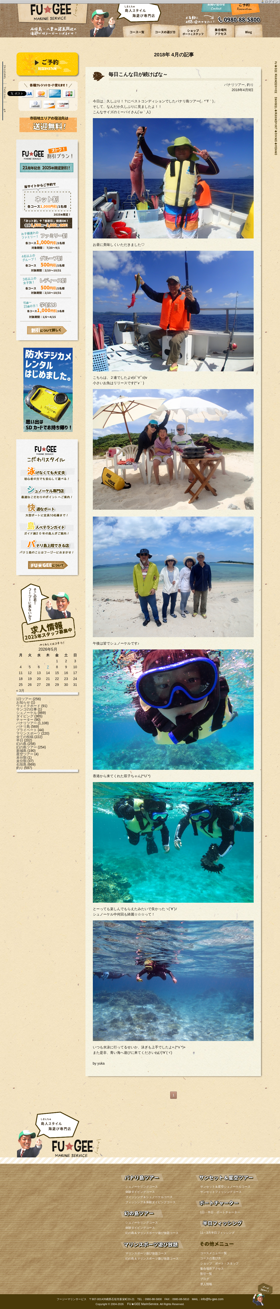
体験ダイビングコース (140, 1192)
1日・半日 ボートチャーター (220, 1212)
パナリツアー (26, 723)
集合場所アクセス (212, 1268)
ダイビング (24, 716)
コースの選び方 (210, 1258)
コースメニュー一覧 (213, 1253)
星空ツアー (24, 754)
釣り (19, 768)
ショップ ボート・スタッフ (219, 1263)
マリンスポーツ (28, 733)
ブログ (204, 1279)
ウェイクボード (28, 706)
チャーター (24, 720)
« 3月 (20, 691)
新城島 (21, 751)
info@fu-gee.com (212, 1299)
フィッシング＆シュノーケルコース (149, 1197)
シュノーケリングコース (141, 1186)
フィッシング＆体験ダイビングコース (150, 1202)
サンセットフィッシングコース (221, 1192)
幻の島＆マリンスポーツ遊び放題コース (152, 1233)
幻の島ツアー (26, 747)
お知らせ (23, 702)
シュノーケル (26, 713)
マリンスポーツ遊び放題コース (146, 1253)
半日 (19, 740)
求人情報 (206, 1284)
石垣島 (21, 764)
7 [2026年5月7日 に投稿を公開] (48, 667)
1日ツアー (24, 699)
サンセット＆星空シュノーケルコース (225, 1186)
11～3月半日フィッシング (217, 1232)
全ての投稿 (24, 737)
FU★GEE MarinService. (142, 1304)
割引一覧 (206, 1274)
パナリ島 (23, 726)
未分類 (21, 757)
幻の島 (21, 744)
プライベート (26, 730)
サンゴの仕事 (26, 709)
